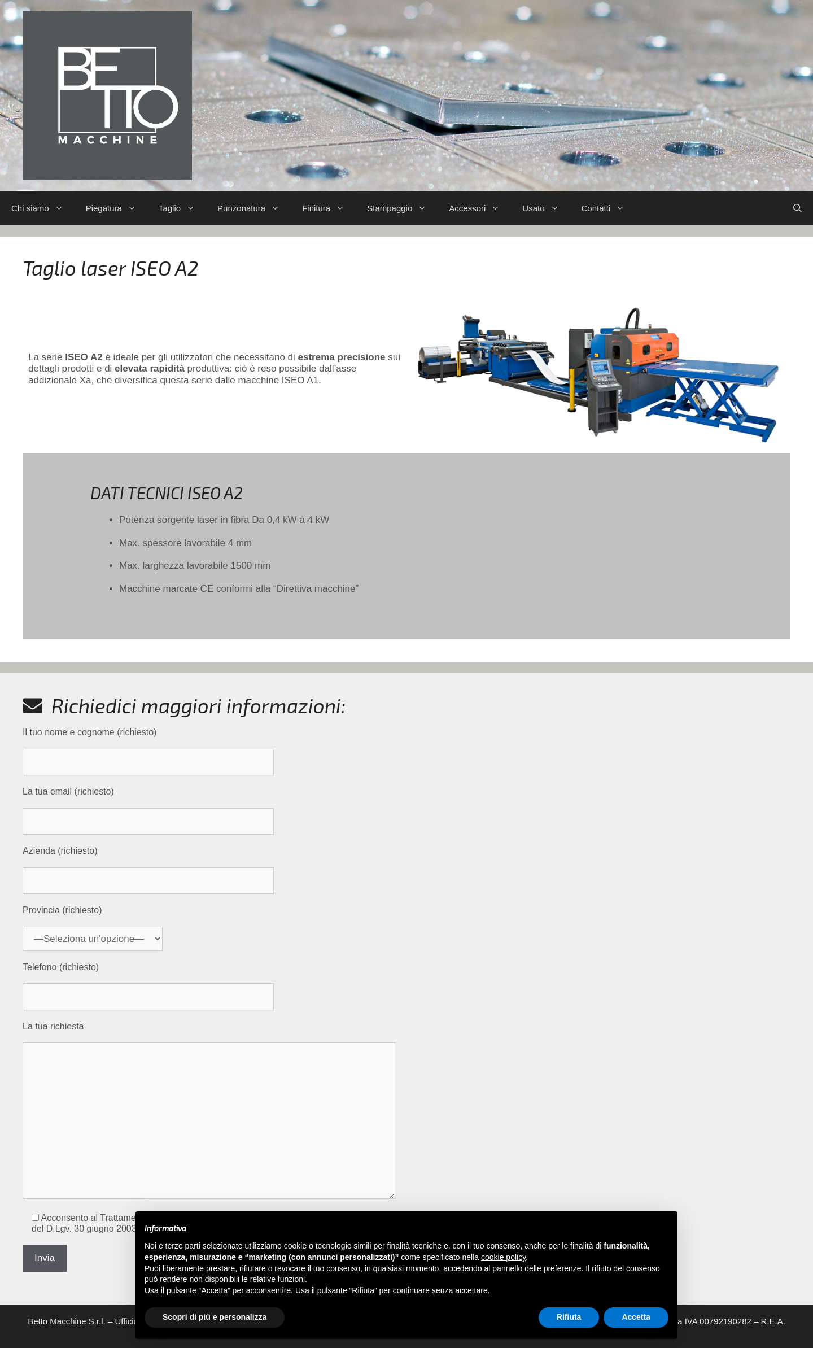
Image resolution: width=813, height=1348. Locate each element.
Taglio (182, 208)
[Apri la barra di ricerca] (797, 208)
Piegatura (116, 208)
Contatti (609, 208)
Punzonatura (254, 208)
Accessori (480, 208)
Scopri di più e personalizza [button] (214, 1316)
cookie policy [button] (503, 1257)
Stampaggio (402, 208)
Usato (546, 208)
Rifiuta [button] (569, 1316)
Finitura (329, 208)
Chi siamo (43, 208)
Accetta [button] (636, 1316)
